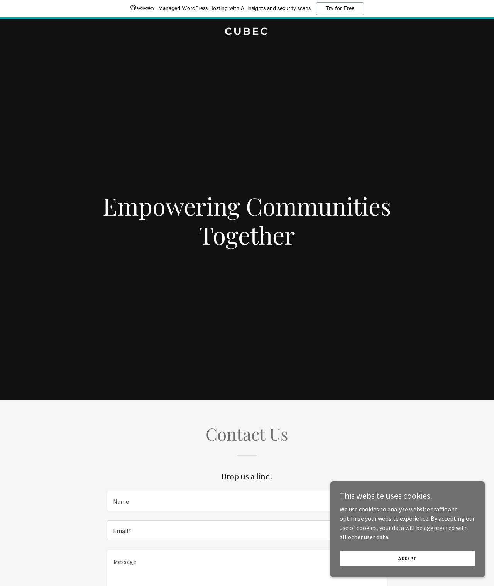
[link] (247, 32)
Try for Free (340, 8)
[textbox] (247, 501)
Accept (407, 558)
